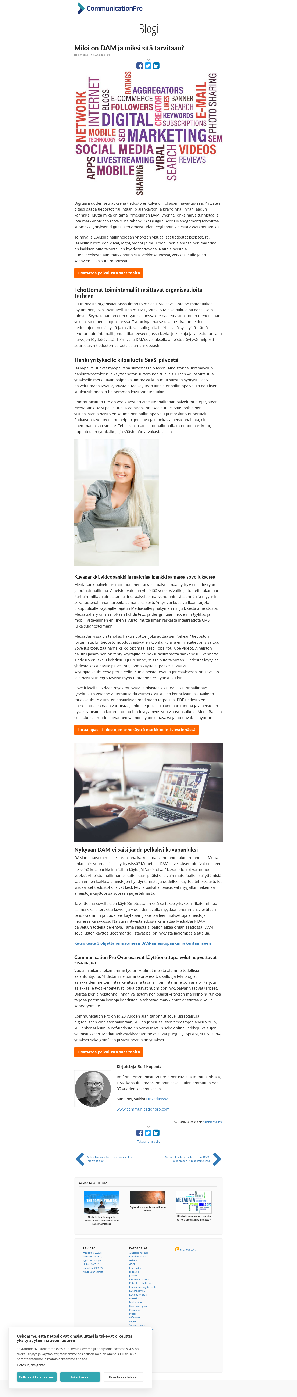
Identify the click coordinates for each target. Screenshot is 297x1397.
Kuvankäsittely (137, 1290)
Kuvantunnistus (138, 1294)
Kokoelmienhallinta (140, 1283)
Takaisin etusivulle (148, 1141)
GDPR (132, 1264)
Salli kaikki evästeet (37, 1377)
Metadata (134, 1309)
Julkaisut (134, 1275)
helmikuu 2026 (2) (92, 1256)
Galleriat (133, 1260)
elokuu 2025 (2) (91, 1264)
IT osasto (134, 1271)
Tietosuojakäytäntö (31, 1365)
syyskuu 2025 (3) (92, 1260)
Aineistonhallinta (213, 1121)
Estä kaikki (80, 1377)
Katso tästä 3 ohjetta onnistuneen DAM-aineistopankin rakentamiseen (142, 943)
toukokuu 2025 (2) (93, 1267)
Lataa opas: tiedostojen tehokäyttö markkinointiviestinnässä (137, 729)
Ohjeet (133, 1321)
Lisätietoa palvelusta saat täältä (109, 273)
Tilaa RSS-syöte (188, 1250)
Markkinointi (136, 1302)
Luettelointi (135, 1298)
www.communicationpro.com (143, 1109)
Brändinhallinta (137, 1256)
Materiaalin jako (138, 1306)
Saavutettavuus (137, 1325)
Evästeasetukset (123, 1377)
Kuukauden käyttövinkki (142, 1287)
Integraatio (135, 1267)
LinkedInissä (157, 1098)
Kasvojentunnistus (139, 1279)
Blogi (148, 28)
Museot (133, 1313)
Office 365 (134, 1317)
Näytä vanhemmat (93, 1271)
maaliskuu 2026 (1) (93, 1252)
